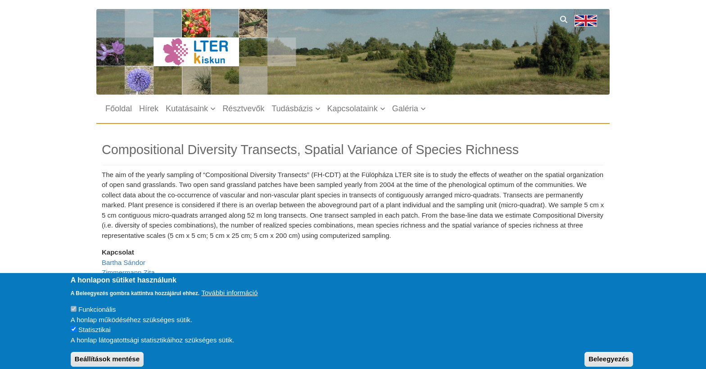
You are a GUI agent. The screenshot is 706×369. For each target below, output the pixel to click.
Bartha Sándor (123, 262)
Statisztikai (94, 335)
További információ (229, 297)
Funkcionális (97, 315)
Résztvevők (243, 108)
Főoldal (118, 108)
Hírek (148, 108)
